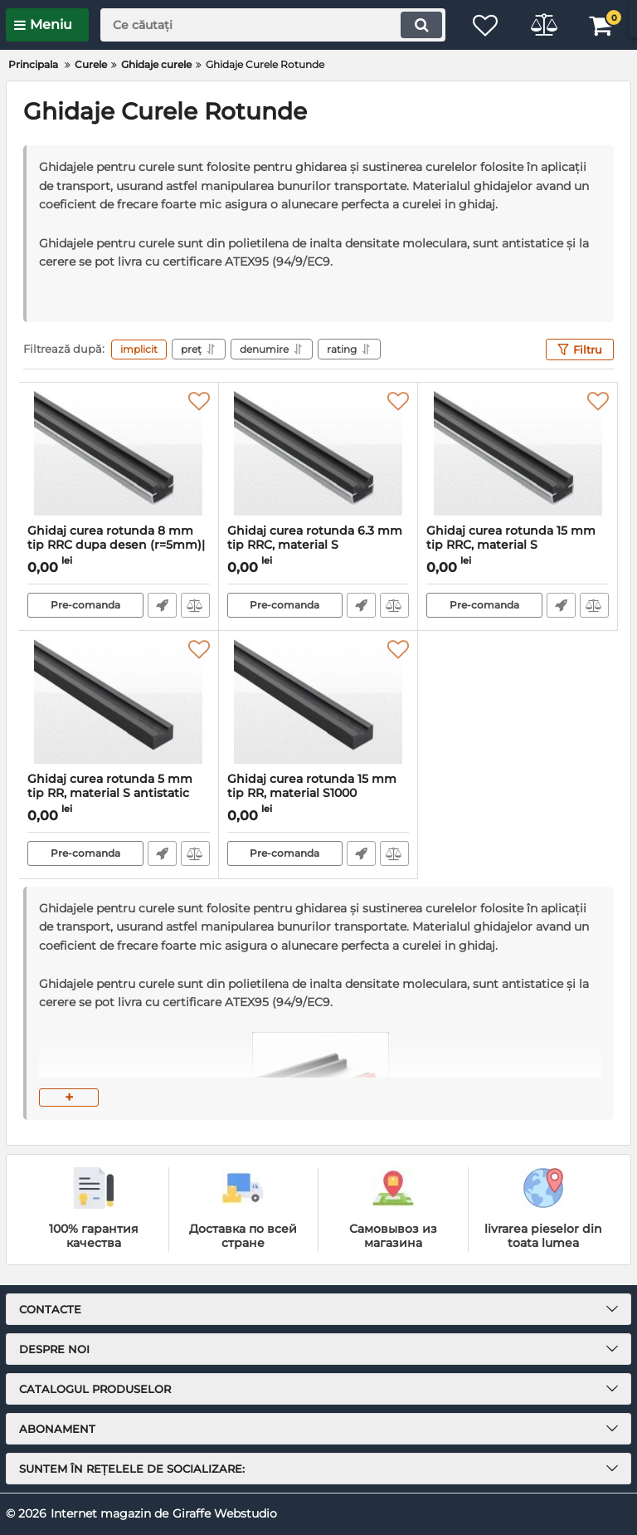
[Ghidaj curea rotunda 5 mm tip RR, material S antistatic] (118, 701)
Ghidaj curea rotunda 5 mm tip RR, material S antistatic (118, 793)
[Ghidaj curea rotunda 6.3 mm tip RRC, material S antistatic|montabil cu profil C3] (318, 453)
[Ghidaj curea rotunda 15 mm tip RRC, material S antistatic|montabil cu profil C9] (517, 453)
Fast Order (162, 605)
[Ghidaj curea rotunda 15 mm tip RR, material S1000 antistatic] (318, 701)
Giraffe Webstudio (225, 1513)
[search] (272, 25)
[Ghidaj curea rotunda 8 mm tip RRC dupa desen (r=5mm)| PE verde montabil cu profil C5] (118, 453)
